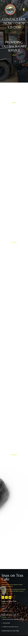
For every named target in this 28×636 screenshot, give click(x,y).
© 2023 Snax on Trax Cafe (10, 631)
